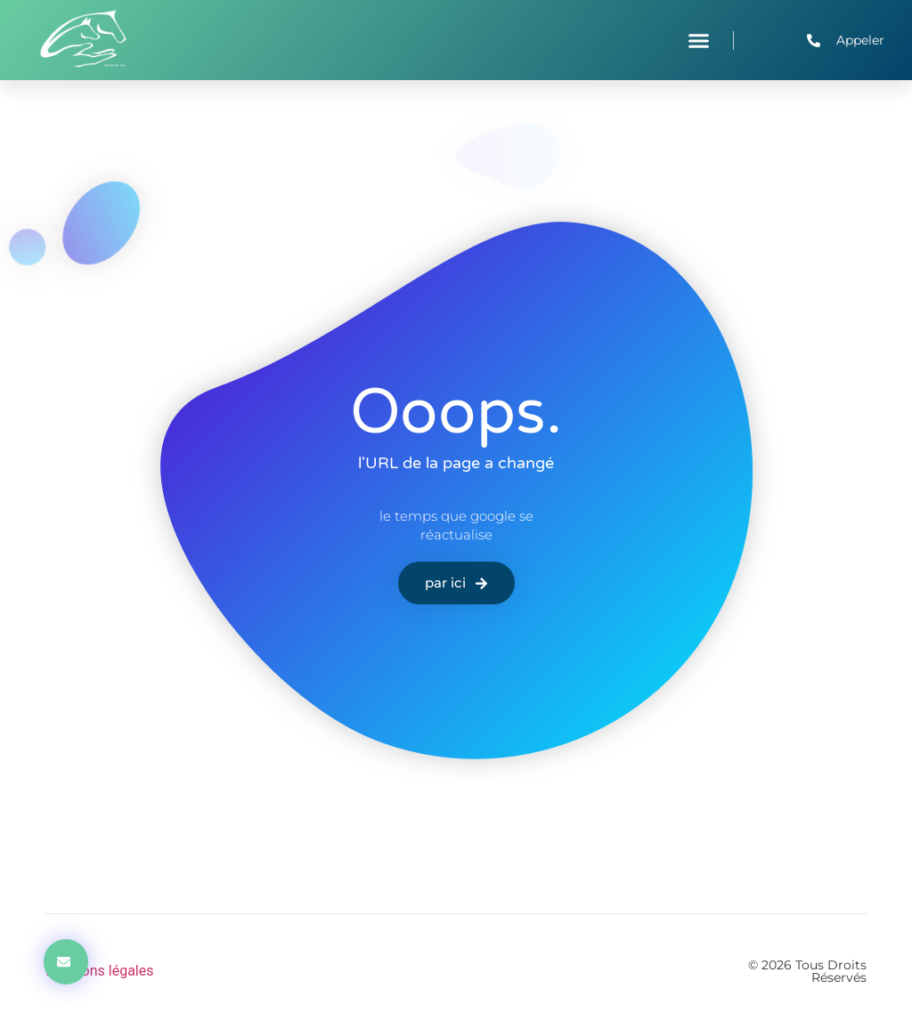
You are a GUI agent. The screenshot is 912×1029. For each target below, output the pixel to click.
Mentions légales (99, 970)
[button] (699, 40)
